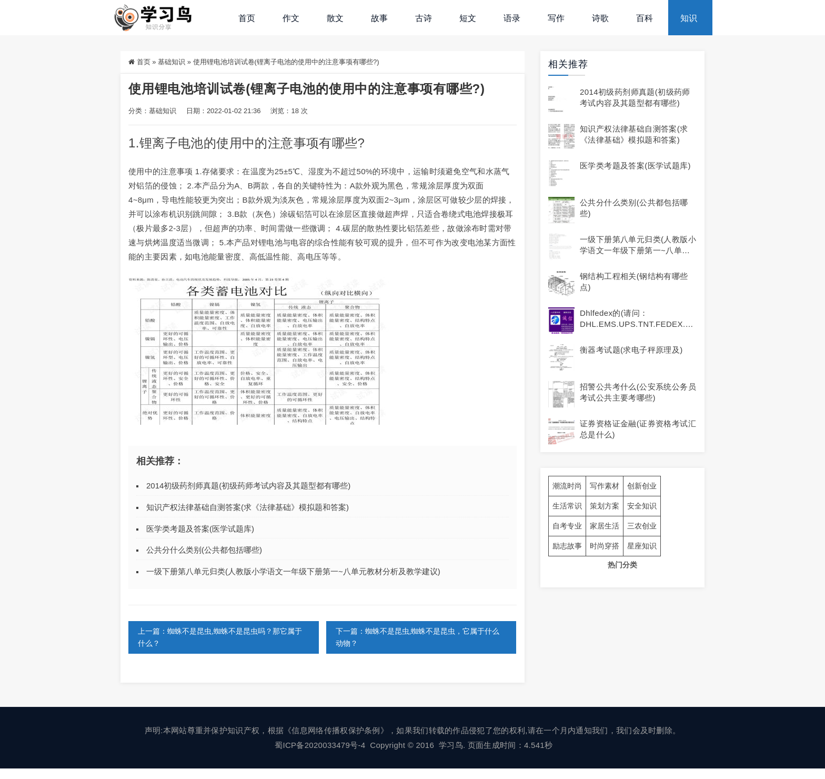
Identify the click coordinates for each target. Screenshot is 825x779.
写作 (556, 18)
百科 (644, 18)
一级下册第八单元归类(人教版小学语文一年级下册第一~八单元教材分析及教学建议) (293, 571)
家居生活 (604, 526)
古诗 (423, 18)
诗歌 (600, 18)
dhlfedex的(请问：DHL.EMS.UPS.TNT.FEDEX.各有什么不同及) (636, 323)
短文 (467, 18)
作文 (291, 18)
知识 (688, 18)
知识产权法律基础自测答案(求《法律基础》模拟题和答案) (247, 507)
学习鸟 (451, 745)
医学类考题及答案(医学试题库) (200, 528)
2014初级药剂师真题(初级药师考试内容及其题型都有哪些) (248, 485)
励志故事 (567, 546)
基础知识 (171, 62)
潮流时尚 (567, 486)
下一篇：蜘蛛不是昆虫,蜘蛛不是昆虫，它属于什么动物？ (418, 637)
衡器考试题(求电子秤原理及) (631, 349)
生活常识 (567, 506)
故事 (379, 18)
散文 (335, 18)
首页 (246, 18)
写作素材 (604, 486)
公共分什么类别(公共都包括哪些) (204, 549)
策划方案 (604, 506)
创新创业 (642, 486)
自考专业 (567, 526)
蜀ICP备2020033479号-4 (320, 745)
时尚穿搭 (604, 546)
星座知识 (642, 546)
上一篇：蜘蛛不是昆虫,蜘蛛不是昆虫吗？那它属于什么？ (220, 637)
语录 (512, 18)
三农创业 (642, 526)
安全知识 (642, 506)
